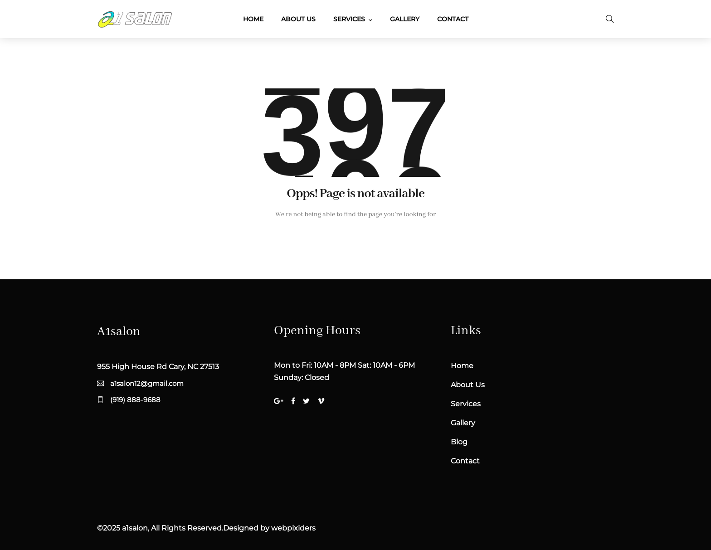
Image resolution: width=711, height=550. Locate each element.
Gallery (404, 19)
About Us (298, 19)
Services (349, 19)
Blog (459, 442)
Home (253, 19)
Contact (452, 19)
